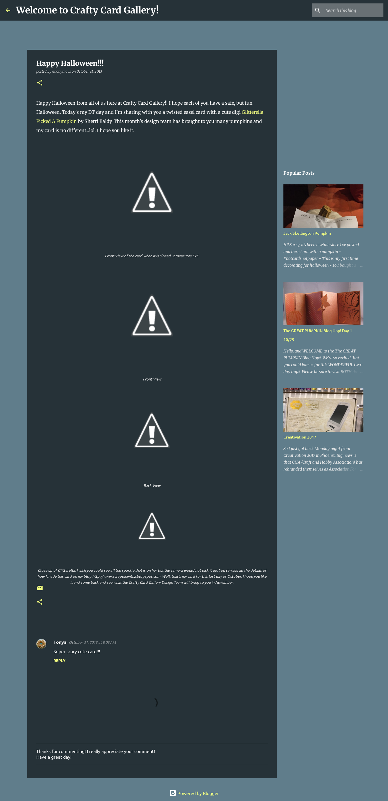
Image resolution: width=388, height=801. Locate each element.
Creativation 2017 (299, 437)
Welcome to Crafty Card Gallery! (87, 10)
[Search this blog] (353, 10)
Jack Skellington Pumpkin (307, 233)
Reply (59, 660)
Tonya (60, 642)
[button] (39, 83)
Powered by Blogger (194, 793)
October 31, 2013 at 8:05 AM (92, 642)
